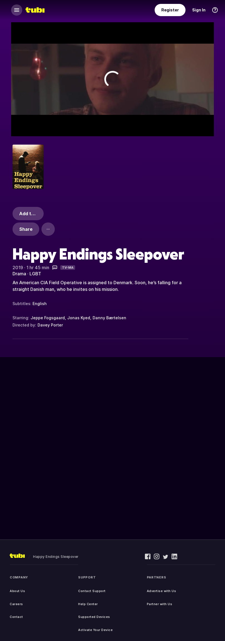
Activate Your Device (95, 630)
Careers (16, 604)
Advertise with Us (161, 591)
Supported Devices (94, 617)
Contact (16, 617)
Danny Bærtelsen (109, 317)
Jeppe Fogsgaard (48, 317)
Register (170, 10)
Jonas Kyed (78, 317)
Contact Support (92, 591)
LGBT (35, 273)
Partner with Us (159, 604)
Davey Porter (50, 325)
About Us (17, 591)
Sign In (199, 10)
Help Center (88, 604)
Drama (19, 273)
